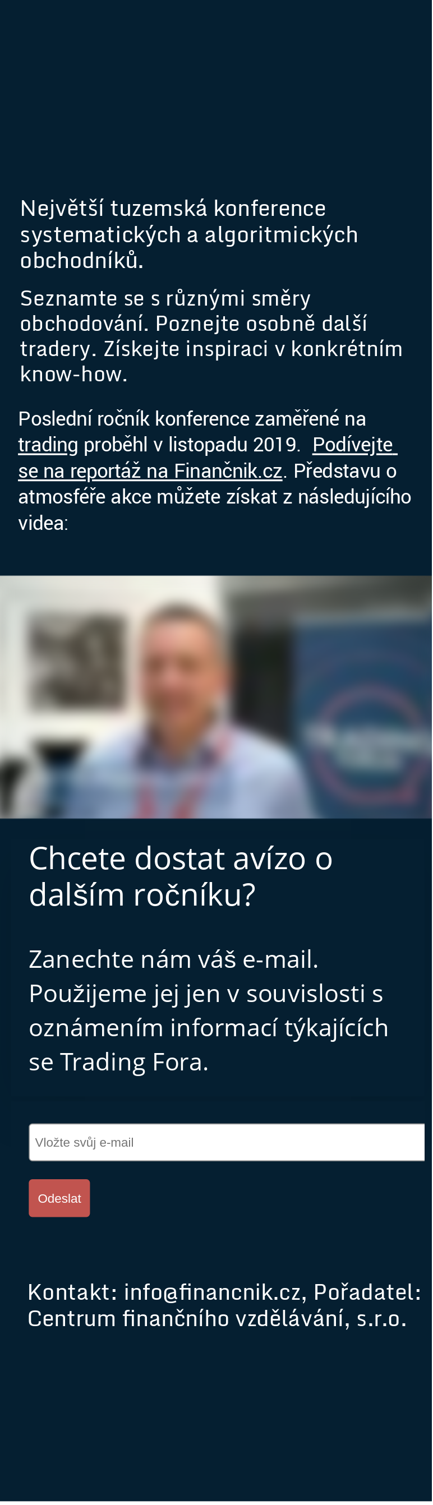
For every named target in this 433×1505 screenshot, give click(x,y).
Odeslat (59, 1198)
